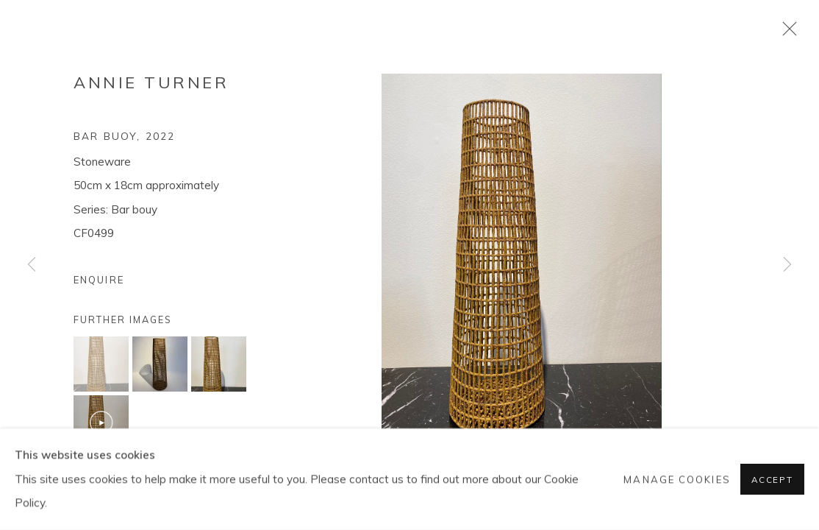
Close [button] (786, 33)
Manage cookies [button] (676, 479)
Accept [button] (772, 479)
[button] (101, 364)
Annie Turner (151, 82)
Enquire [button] (99, 280)
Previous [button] (31, 265)
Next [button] (787, 265)
